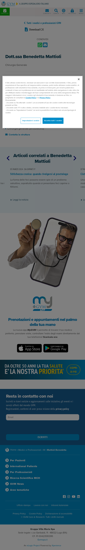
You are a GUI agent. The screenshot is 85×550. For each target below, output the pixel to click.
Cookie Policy (31, 98)
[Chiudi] (78, 79)
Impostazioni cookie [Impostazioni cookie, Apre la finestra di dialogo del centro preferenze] (30, 121)
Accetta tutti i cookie (53, 121)
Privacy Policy (45, 98)
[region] (42, 102)
